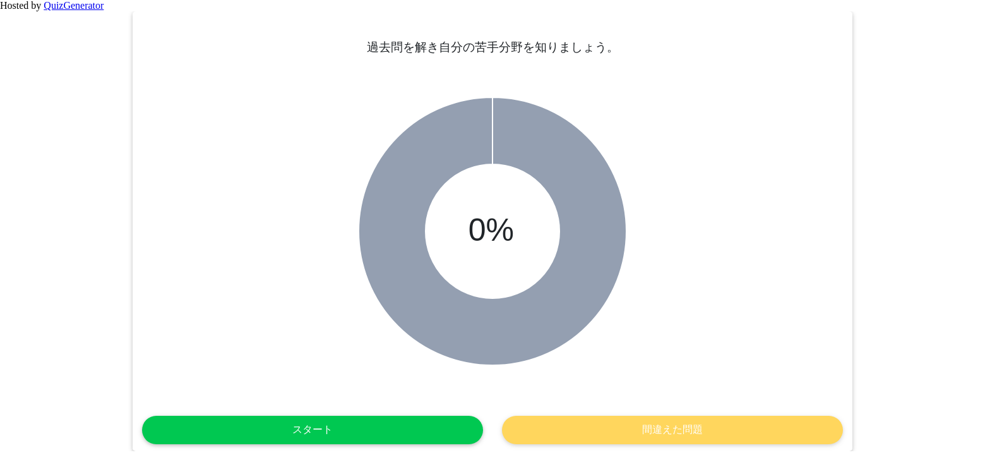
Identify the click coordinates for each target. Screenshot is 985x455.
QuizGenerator (74, 5)
